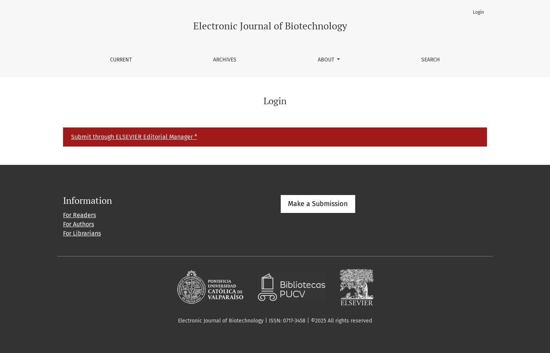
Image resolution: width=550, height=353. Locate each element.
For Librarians (82, 233)
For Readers (79, 215)
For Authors (78, 224)
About (327, 59)
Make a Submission (318, 204)
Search (430, 59)
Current (121, 59)
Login (478, 12)
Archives (224, 59)
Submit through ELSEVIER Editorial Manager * (134, 136)
